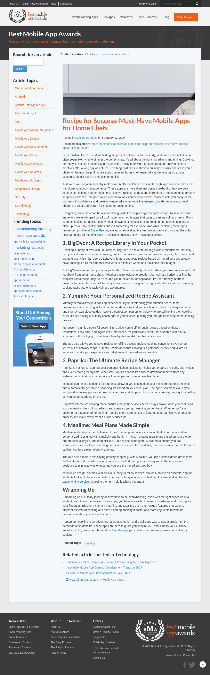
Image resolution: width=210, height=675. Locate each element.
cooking (90, 543)
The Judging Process (62, 647)
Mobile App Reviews (104, 642)
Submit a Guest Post (104, 626)
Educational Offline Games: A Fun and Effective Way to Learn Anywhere (111, 562)
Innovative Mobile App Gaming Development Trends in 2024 (104, 567)
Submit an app (186, 17)
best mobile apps (24, 258)
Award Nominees (18, 637)
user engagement (25, 285)
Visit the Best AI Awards (21, 652)
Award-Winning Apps (20, 632)
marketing (22, 247)
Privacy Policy (58, 652)
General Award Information (65, 637)
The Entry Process (61, 642)
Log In (154, 3)
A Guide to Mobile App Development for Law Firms (98, 573)
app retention (22, 280)
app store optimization (28, 290)
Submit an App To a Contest (24, 626)
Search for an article (32, 54)
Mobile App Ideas (86, 137)
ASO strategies (23, 296)
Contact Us (189, 655)
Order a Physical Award (106, 632)
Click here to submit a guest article (107, 54)
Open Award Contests (21, 642)
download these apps (118, 530)
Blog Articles (99, 637)
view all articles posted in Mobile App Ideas (95, 579)
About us (55, 626)
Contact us (99, 658)
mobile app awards (29, 235)
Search (20, 68)
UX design (38, 247)
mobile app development (29, 264)
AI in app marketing (26, 274)
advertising (38, 241)
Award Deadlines (60, 632)
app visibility (21, 241)
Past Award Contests (20, 647)
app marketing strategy (32, 229)
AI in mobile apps (24, 269)
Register (143, 3)
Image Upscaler (155, 201)
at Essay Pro (95, 230)
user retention (22, 253)
